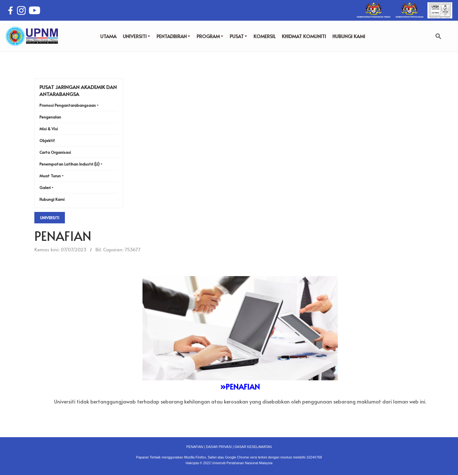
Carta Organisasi (55, 152)
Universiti (49, 217)
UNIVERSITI (136, 36)
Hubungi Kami (52, 199)
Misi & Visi (48, 128)
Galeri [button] (45, 187)
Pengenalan (50, 116)
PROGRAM (210, 36)
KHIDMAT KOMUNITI (304, 36)
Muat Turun (50, 175)
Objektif (47, 140)
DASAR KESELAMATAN (253, 447)
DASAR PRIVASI (219, 447)
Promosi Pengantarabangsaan (67, 105)
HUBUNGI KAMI (348, 36)
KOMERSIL (264, 36)
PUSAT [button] (238, 36)
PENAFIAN (194, 447)
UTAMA (108, 36)
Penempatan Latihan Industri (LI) (69, 163)
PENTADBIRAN (173, 36)
